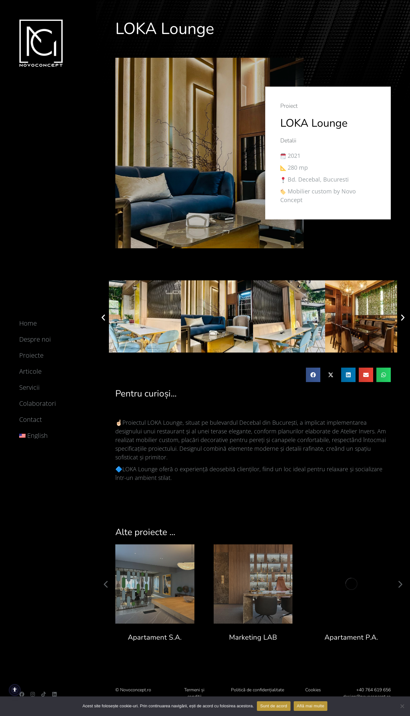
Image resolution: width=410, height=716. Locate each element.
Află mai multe (310, 705)
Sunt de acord (273, 705)
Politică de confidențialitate (257, 690)
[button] (103, 317)
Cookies (313, 690)
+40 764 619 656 (373, 690)
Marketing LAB (253, 637)
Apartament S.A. (155, 637)
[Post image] (154, 584)
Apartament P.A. (351, 637)
